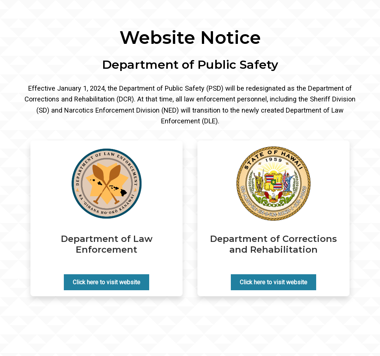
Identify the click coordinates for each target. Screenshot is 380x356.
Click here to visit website (106, 282)
